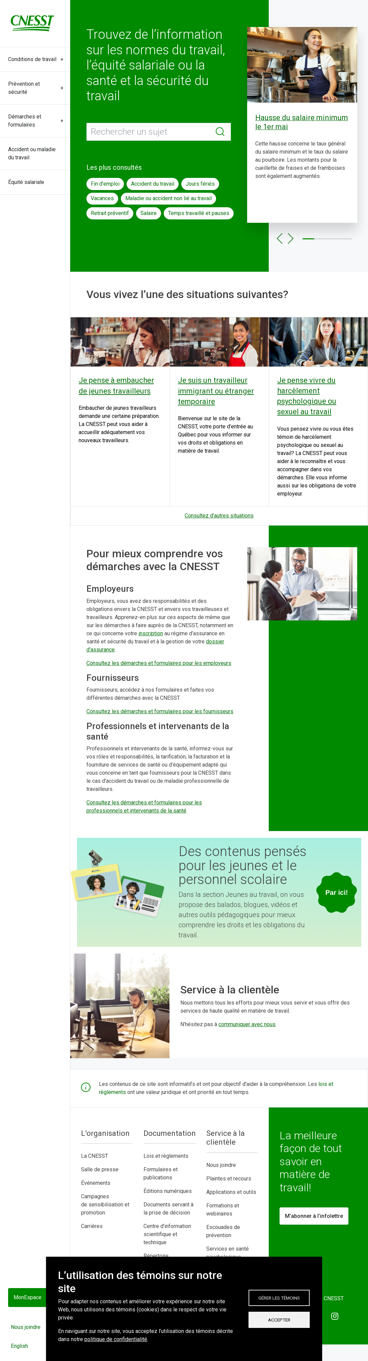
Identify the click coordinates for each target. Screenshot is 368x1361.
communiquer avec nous (246, 1024)
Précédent (279, 239)
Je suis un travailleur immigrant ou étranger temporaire (216, 390)
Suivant (290, 239)
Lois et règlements (165, 1156)
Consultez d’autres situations (219, 515)
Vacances (102, 198)
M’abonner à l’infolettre (314, 1216)
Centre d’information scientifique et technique (167, 1234)
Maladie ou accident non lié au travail (168, 198)
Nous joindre (26, 1327)
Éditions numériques (167, 1191)
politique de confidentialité (115, 1339)
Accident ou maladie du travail (32, 153)
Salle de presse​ (100, 1169)
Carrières (92, 1226)
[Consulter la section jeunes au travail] (336, 892)
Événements (95, 1183)
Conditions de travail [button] (32, 59)
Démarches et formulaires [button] (24, 120)
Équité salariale (26, 182)
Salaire (148, 213)
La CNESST (94, 1156)
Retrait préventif (110, 213)
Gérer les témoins (279, 1298)
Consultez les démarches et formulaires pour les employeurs (158, 663)
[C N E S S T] (32, 23)
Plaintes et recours (228, 1178)
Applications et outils (231, 1192)
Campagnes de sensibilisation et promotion (105, 1204)
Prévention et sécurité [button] (24, 88)
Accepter (279, 1320)
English (19, 1346)
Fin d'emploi (105, 184)
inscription (150, 633)
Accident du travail (152, 184)
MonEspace (28, 1297)
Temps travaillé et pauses (198, 213)
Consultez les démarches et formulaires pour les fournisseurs (159, 711)
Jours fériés (200, 184)
